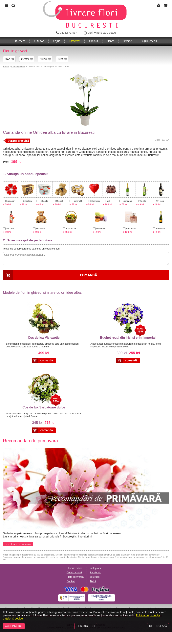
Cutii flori (39, 41)
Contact (71, 581)
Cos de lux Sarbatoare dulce (43, 407)
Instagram (95, 568)
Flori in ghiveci (18, 66)
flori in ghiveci (31, 292)
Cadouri (93, 41)
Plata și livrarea (75, 577)
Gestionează (158, 626)
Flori (7, 59)
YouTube (95, 577)
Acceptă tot (14, 626)
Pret (60, 59)
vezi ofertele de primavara (18, 544)
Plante (110, 41)
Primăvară (74, 41)
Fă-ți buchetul (149, 41)
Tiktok (93, 581)
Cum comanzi (74, 572)
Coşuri (56, 41)
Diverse (127, 41)
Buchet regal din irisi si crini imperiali (128, 337)
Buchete (20, 41)
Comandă (88, 275)
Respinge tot (85, 626)
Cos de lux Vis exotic (44, 337)
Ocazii (25, 59)
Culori (43, 59)
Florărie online (74, 568)
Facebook (95, 572)
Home (6, 66)
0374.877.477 (68, 32)
